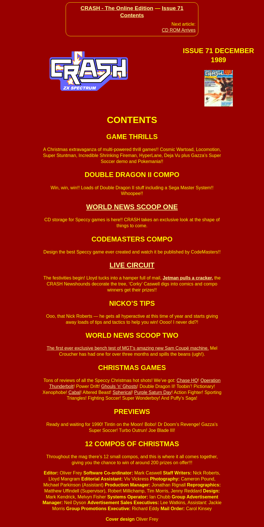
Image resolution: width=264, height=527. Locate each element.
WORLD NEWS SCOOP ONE (132, 207)
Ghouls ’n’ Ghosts (119, 386)
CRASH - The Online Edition (116, 8)
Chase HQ (187, 380)
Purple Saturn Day (153, 392)
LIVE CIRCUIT (132, 265)
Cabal (74, 392)
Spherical (122, 392)
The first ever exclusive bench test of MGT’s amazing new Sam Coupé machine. (128, 348)
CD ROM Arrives (179, 30)
